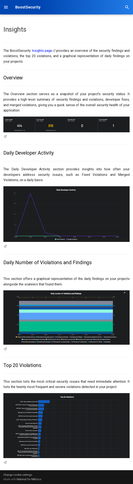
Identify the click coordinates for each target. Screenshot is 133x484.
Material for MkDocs (29, 479)
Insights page (42, 51)
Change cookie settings (17, 474)
